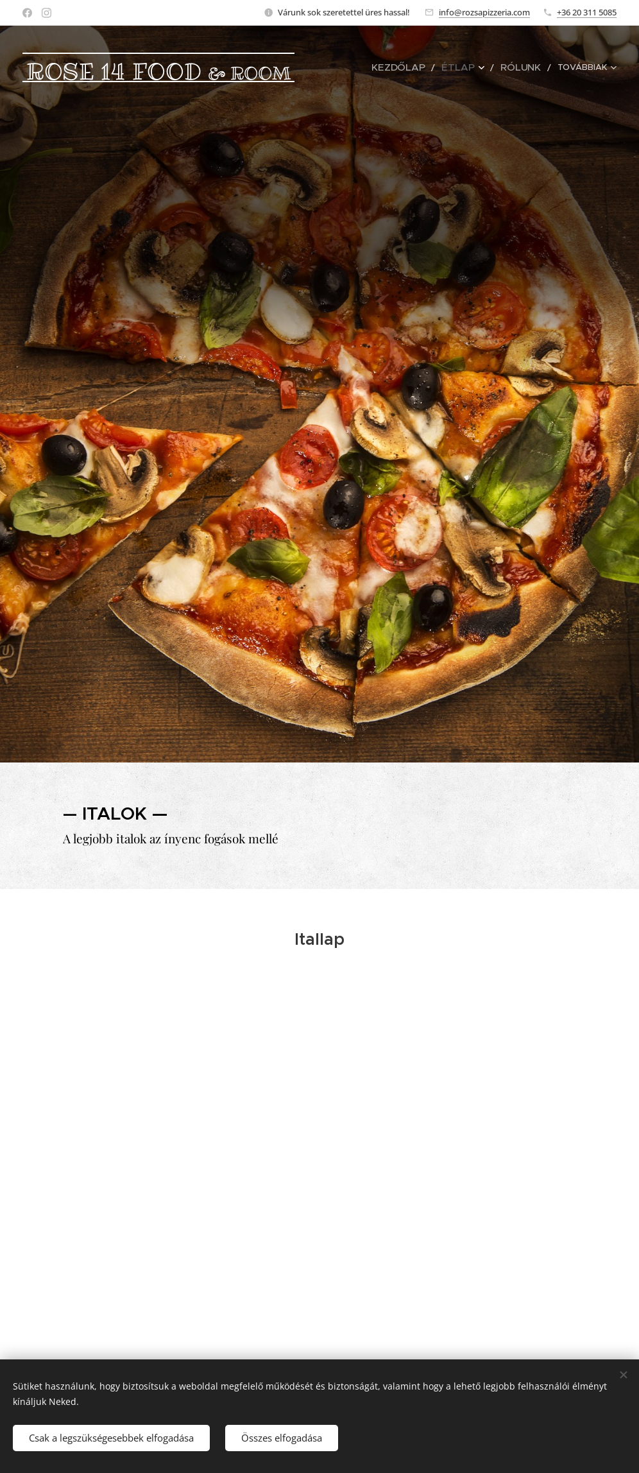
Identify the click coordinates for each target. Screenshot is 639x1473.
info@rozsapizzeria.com (484, 12)
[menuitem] (416, 67)
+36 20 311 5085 (587, 12)
